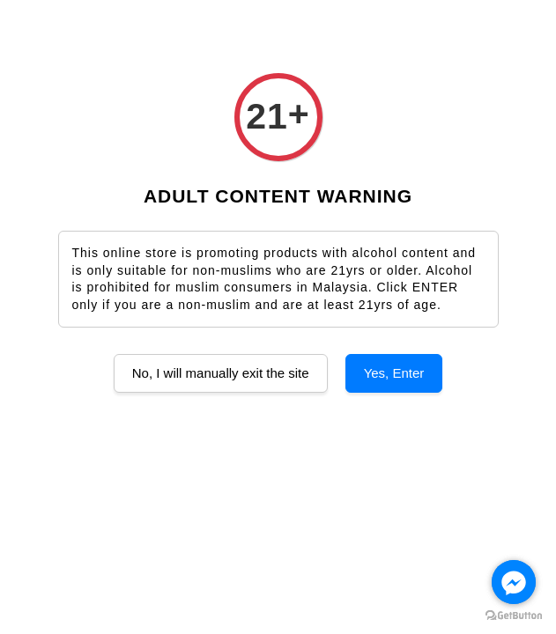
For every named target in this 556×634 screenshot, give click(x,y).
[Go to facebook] (514, 582)
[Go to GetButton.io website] (514, 616)
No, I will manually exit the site (220, 372)
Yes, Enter (394, 372)
